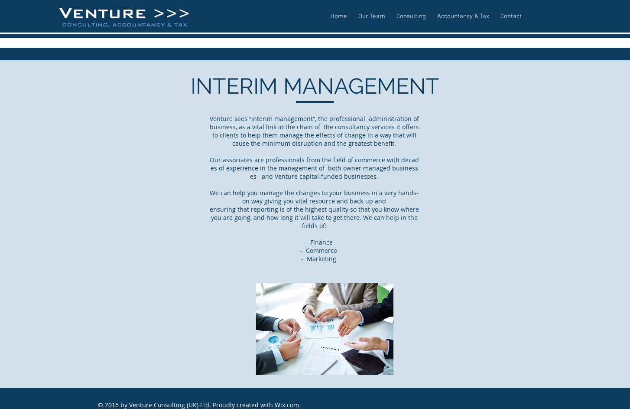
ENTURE (112, 13)
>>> (171, 14)
